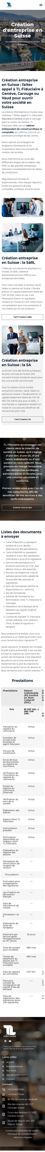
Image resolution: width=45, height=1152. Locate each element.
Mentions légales (23, 1137)
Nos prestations (21, 42)
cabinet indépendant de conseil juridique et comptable (22, 129)
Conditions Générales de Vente (21, 1130)
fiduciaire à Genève (12, 119)
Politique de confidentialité (22, 1134)
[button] (41, 5)
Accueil (8, 42)
